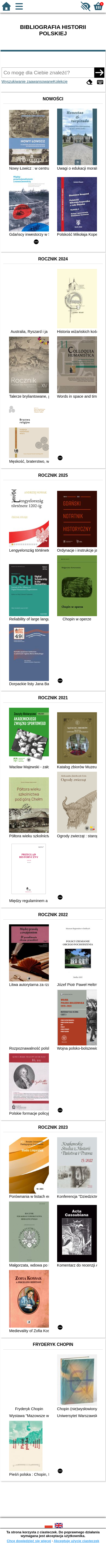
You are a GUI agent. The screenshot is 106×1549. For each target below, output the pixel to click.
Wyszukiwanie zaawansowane (27, 81)
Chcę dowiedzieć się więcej (29, 1541)
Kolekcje (60, 81)
